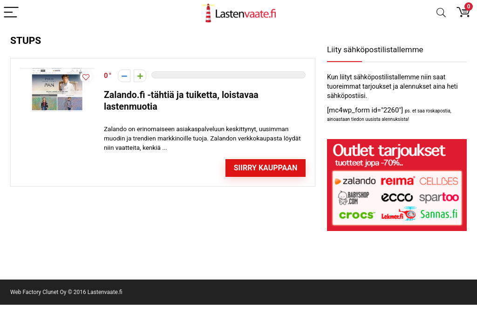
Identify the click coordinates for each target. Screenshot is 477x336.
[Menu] (11, 12)
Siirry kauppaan (266, 167)
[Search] (441, 12)
